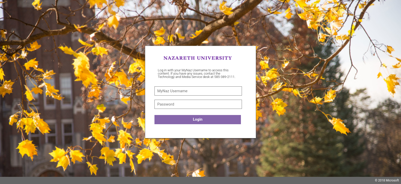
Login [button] (198, 119)
